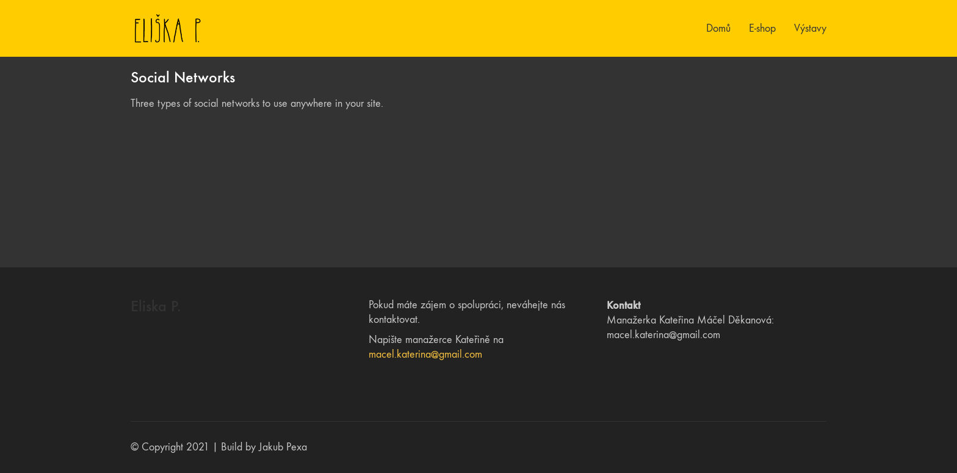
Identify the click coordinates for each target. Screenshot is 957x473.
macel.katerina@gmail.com (425, 354)
